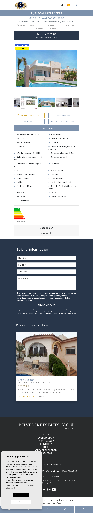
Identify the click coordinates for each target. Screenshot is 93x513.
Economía (46, 233)
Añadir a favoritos (26, 396)
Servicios (45, 444)
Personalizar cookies (21, 502)
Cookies (46, 503)
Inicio (46, 434)
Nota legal (69, 500)
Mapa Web (56, 503)
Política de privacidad (45, 296)
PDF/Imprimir (64, 115)
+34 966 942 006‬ (43, 471)
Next (76, 69)
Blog (45, 447)
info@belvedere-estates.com (47, 476)
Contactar (45, 453)
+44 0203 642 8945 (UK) (65, 471)
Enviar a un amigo (29, 121)
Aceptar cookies (21, 495)
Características (46, 128)
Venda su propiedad (46, 450)
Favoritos (45, 456)
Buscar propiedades (46, 13)
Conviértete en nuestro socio (46, 464)
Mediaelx (60, 500)
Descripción (46, 227)
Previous (17, 69)
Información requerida (64, 121)
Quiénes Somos (45, 437)
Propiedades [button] (45, 440)
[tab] (46, 128)
